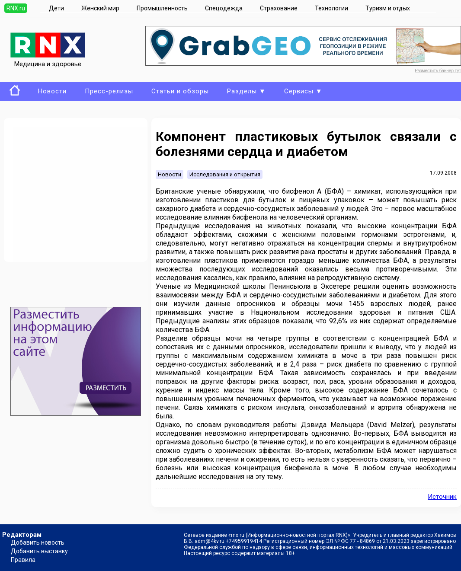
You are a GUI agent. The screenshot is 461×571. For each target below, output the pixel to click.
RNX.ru (15, 8)
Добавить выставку (39, 551)
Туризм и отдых (387, 8)
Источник (442, 497)
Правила (23, 559)
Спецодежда (224, 8)
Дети (56, 8)
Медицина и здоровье (48, 60)
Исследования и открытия (224, 174)
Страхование (279, 8)
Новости (52, 91)
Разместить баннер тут (438, 70)
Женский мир (100, 8)
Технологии (331, 8)
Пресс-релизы (109, 91)
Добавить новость (37, 542)
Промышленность (162, 8)
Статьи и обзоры (180, 91)
